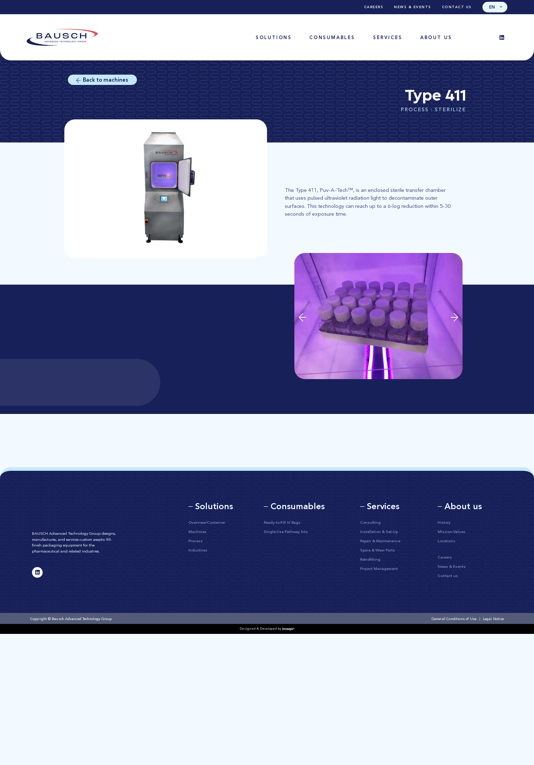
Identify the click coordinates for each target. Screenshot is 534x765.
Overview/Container (206, 523)
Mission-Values (451, 532)
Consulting (370, 523)
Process (195, 541)
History (444, 523)
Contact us (457, 7)
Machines (197, 532)
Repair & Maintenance (380, 541)
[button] (494, 7)
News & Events (412, 7)
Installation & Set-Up (379, 532)
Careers (374, 7)
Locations (446, 541)
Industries (197, 551)
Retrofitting (370, 560)
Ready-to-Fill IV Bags (282, 523)
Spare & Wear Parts (377, 551)
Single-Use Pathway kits (286, 532)
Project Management (379, 569)
